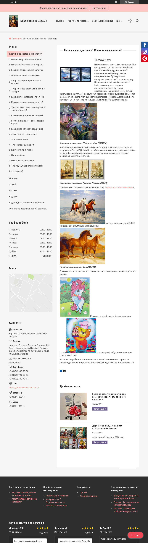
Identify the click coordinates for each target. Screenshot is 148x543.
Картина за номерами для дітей (27, 102)
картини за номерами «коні (119, 187)
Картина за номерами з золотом (27, 70)
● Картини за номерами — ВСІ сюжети (26, 82)
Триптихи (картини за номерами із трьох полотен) (28, 108)
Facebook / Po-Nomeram (57, 495)
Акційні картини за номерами (25, 75)
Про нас (13, 190)
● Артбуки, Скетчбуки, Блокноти (27, 166)
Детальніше (99, 8)
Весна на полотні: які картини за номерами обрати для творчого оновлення (109, 397)
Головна (60, 21)
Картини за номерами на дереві (27, 115)
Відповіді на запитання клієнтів (26, 202)
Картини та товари (77, 21)
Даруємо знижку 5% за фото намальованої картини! (107, 427)
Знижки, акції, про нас (102, 21)
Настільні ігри (18, 155)
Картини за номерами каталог (25, 53)
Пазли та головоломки (22, 160)
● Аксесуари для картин (23, 145)
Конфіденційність (88, 496)
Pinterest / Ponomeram (56, 505)
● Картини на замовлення (24, 134)
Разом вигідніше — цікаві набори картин (27, 122)
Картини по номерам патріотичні (27, 97)
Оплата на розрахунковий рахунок (28, 208)
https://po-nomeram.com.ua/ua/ (24, 387)
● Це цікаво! (17, 171)
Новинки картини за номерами (26, 59)
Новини (17, 38)
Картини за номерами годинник (27, 129)
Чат (135, 535)
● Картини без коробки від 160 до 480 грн (28, 90)
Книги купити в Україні (22, 150)
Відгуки (13, 196)
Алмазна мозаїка (19, 139)
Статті (12, 184)
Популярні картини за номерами (27, 64)
